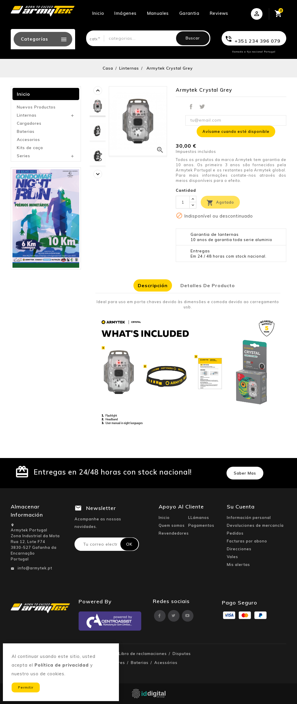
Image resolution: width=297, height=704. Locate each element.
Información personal (249, 517)
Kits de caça (30, 147)
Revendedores (174, 533)
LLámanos (198, 517)
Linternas (27, 115)
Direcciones (239, 548)
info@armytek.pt (35, 568)
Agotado (220, 202)
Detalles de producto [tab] (207, 285)
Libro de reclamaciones (143, 653)
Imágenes (125, 13)
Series (23, 155)
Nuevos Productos (36, 107)
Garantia (189, 13)
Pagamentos (201, 525)
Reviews (219, 13)
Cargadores (29, 123)
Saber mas (245, 473)
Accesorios (28, 139)
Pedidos (235, 533)
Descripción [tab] (153, 285)
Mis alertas (238, 564)
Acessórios (166, 662)
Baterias (26, 131)
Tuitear (202, 106)
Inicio (98, 13)
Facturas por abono (247, 541)
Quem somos (172, 525)
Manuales (158, 13)
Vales (232, 556)
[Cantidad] (183, 202)
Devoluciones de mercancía (255, 525)
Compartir (190, 106)
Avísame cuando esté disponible (235, 131)
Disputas (182, 653)
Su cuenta (241, 506)
